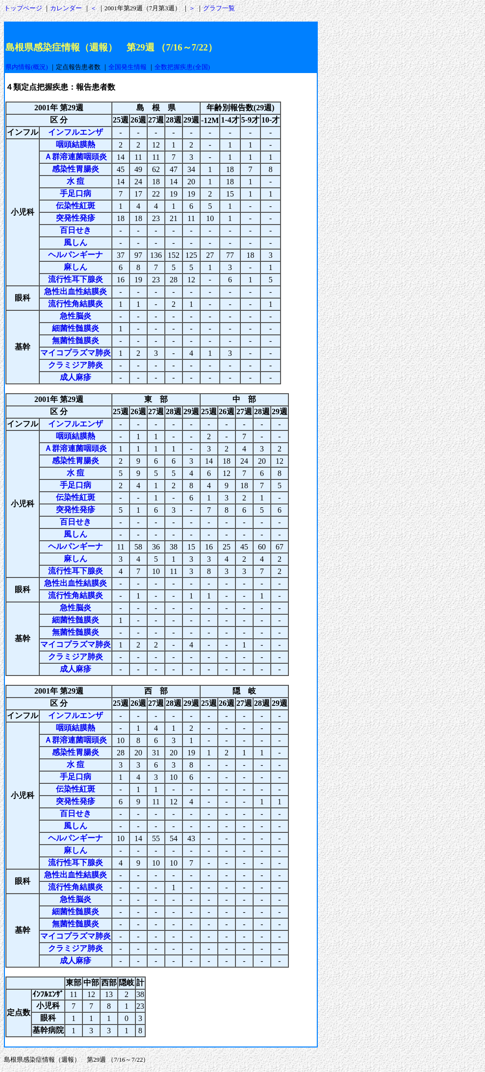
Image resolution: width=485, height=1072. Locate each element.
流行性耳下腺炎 (75, 279)
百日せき (75, 230)
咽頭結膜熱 (75, 144)
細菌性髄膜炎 (75, 328)
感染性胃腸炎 (75, 169)
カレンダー (66, 8)
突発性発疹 (75, 218)
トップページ (23, 8)
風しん (75, 242)
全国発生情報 (127, 67)
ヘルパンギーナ (75, 254)
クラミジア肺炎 (75, 365)
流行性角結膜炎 (75, 303)
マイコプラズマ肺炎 (75, 353)
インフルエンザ (75, 132)
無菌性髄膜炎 (75, 340)
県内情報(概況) (26, 67)
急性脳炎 (75, 316)
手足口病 (75, 193)
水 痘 (75, 181)
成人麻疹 (75, 377)
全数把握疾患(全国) (182, 67)
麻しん (75, 267)
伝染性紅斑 (75, 205)
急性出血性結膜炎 (75, 291)
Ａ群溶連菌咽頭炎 (75, 156)
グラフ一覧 (219, 8)
